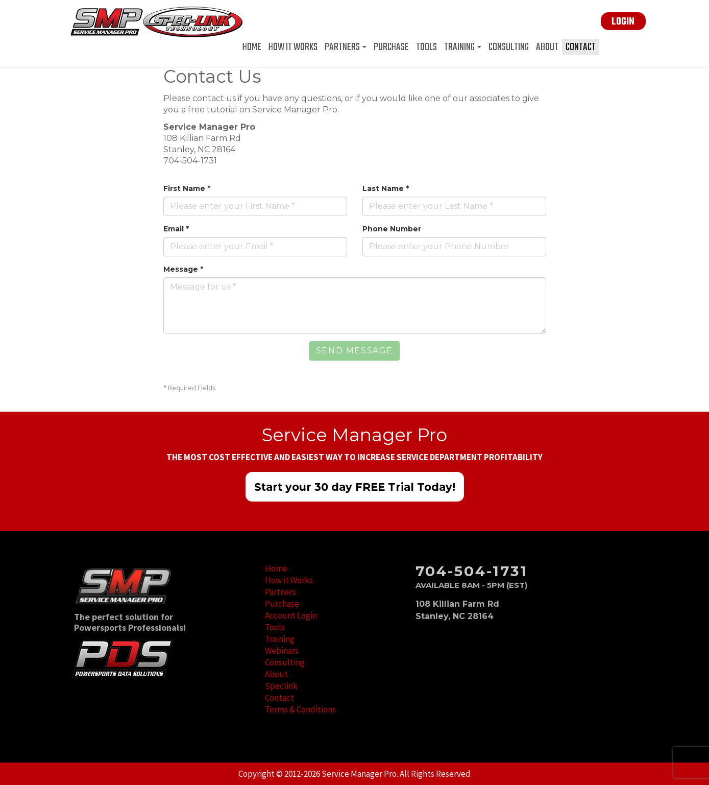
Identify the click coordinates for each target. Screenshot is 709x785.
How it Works (292, 47)
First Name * (186, 188)
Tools (426, 47)
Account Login (291, 615)
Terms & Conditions (300, 709)
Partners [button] (345, 47)
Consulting (508, 47)
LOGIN (623, 22)
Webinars (282, 650)
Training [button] (462, 47)
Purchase (391, 47)
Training (280, 639)
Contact (581, 47)
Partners (280, 592)
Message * (183, 269)
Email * (176, 228)
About (547, 47)
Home (251, 47)
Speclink (281, 686)
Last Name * (385, 188)
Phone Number (391, 228)
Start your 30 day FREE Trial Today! (354, 487)
